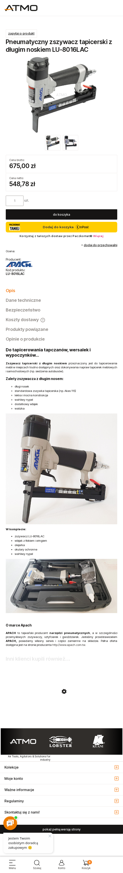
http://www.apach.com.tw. (69, 645)
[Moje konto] (61, 866)
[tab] (61, 290)
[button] (12, 866)
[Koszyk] (86, 866)
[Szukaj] (37, 866)
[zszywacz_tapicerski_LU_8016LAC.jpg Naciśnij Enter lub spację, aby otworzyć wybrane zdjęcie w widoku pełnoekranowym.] (61, 94)
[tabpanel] (61, 497)
